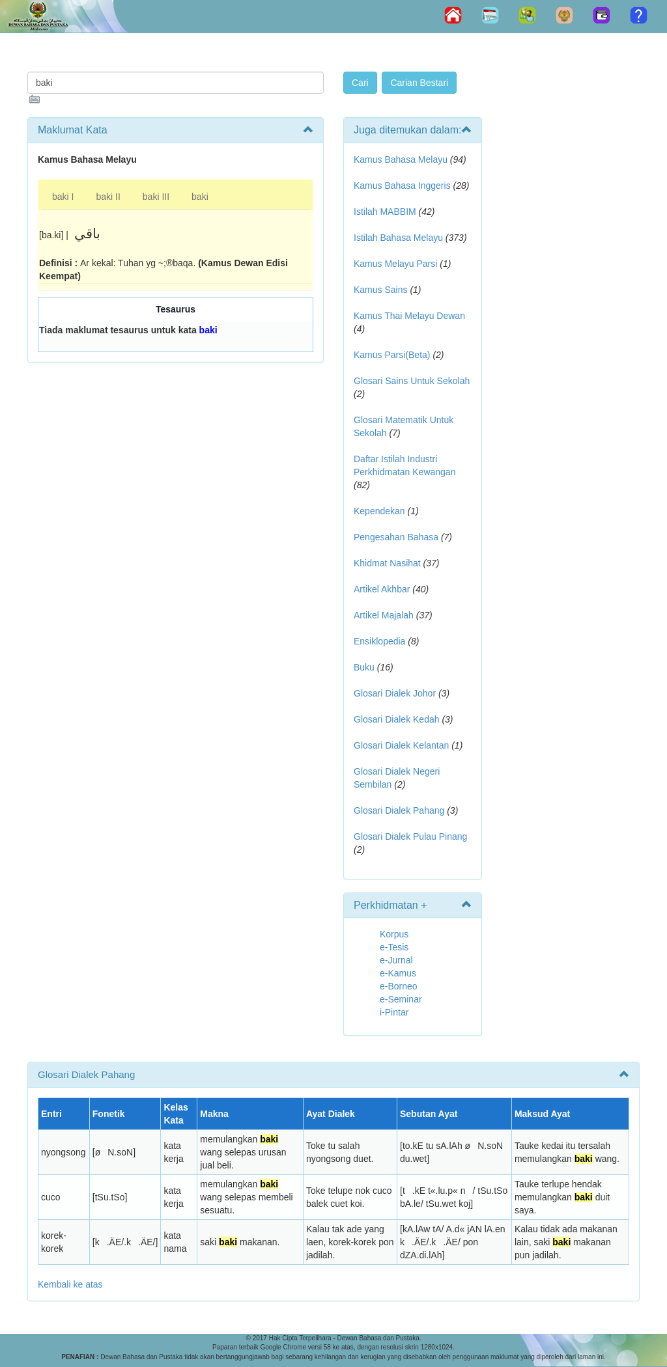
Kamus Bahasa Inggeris (402, 185)
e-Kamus (398, 973)
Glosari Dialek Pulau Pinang (410, 836)
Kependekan (379, 511)
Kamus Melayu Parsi (395, 263)
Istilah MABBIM (385, 211)
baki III (156, 196)
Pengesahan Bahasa (396, 537)
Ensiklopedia (379, 641)
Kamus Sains (380, 289)
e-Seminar (401, 999)
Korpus (394, 934)
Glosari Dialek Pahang (399, 810)
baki (200, 196)
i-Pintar (394, 1012)
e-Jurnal (396, 960)
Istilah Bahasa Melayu (398, 237)
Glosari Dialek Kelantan (401, 745)
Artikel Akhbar (382, 589)
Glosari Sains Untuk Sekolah (412, 381)
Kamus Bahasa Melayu (402, 159)
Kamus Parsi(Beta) (392, 355)
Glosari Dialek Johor (395, 693)
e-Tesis (394, 947)
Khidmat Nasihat (387, 563)
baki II (108, 196)
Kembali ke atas (70, 1284)
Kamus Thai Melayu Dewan (409, 316)
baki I (63, 196)
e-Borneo (399, 986)
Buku (364, 667)
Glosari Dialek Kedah (397, 719)
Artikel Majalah (384, 615)
